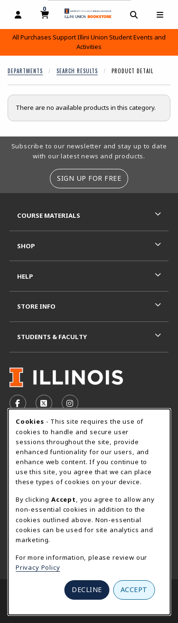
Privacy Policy (38, 567)
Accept (134, 589)
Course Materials (48, 215)
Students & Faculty (52, 336)
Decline (87, 589)
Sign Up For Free (89, 178)
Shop (26, 246)
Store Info (36, 306)
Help (25, 276)
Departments (25, 71)
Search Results (77, 71)
